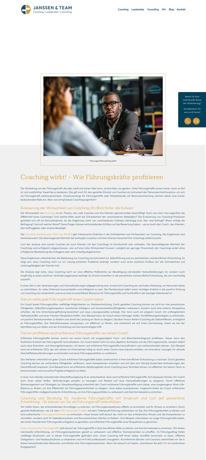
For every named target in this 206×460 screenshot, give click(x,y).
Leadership (137, 9)
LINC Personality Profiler (73, 410)
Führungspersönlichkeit (54, 414)
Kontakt (181, 9)
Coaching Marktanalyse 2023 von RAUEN (48, 234)
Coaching (123, 9)
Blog (171, 9)
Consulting (153, 9)
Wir (164, 9)
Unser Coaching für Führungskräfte (40, 428)
